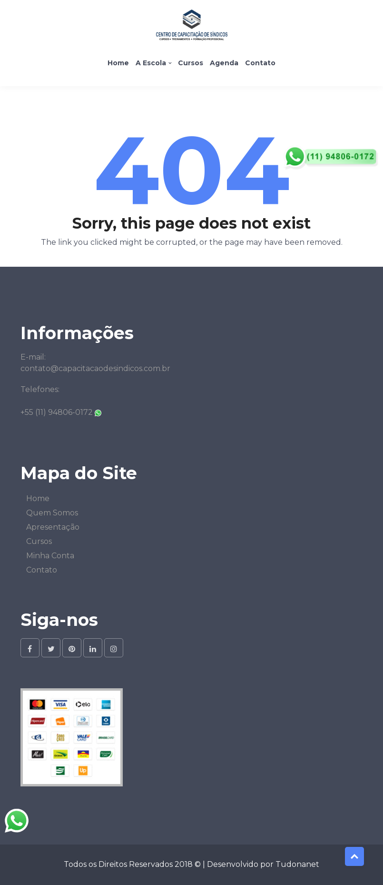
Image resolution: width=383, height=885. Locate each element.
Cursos (190, 63)
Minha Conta (50, 555)
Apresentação (52, 527)
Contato (260, 63)
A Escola (151, 63)
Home (118, 63)
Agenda (224, 63)
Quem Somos (52, 512)
